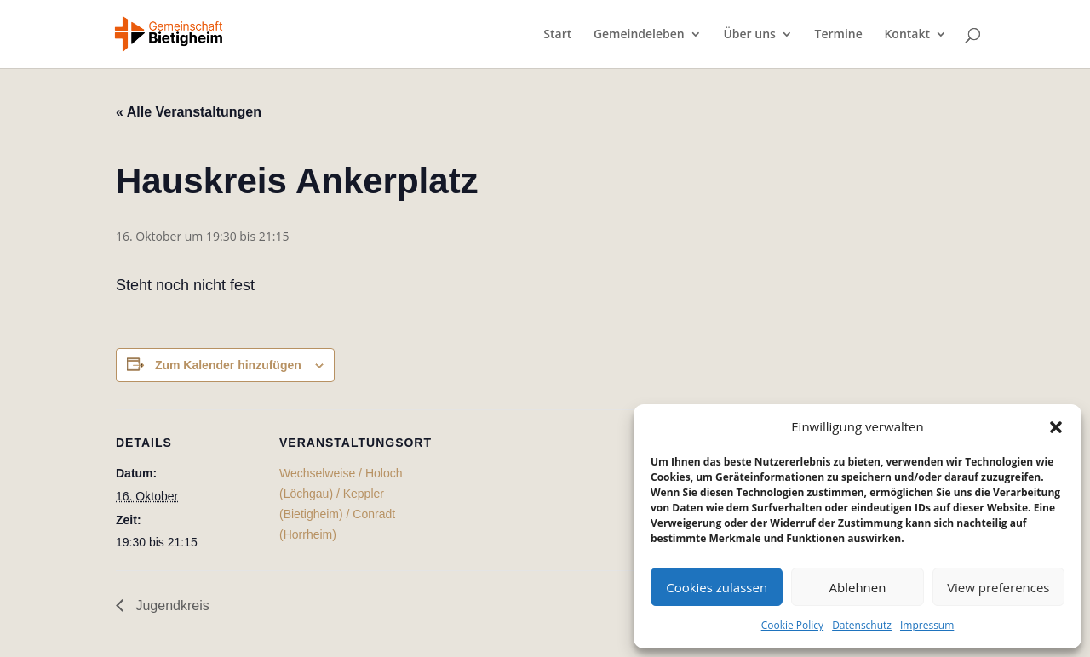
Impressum (927, 625)
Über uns (749, 35)
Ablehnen (857, 587)
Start (557, 35)
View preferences (998, 587)
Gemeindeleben (639, 35)
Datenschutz (862, 625)
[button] (1055, 427)
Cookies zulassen (716, 587)
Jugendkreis (170, 605)
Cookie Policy (792, 625)
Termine (839, 35)
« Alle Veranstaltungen (188, 112)
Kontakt (907, 35)
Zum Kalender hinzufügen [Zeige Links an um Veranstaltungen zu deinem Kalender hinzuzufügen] (228, 365)
